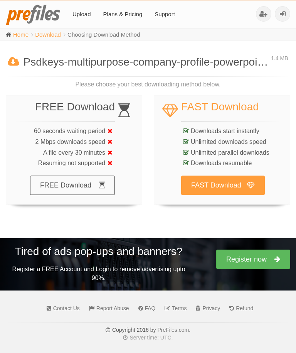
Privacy (206, 308)
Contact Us (61, 308)
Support (165, 14)
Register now (253, 259)
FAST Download (223, 193)
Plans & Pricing (123, 14)
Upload (81, 14)
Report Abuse (107, 308)
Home (21, 34)
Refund (239, 308)
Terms (174, 308)
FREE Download (72, 193)
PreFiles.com (173, 330)
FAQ (145, 308)
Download (48, 34)
